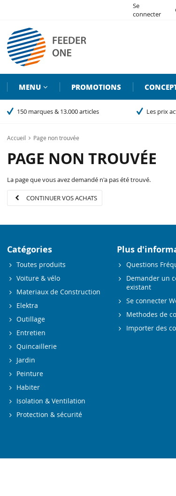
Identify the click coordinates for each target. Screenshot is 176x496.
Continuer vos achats (61, 198)
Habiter (28, 387)
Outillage (30, 319)
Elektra (27, 305)
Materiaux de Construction (58, 291)
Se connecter (147, 9)
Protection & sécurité (49, 414)
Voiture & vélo (38, 278)
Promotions (96, 87)
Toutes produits (41, 264)
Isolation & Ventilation (50, 400)
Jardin (25, 359)
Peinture (29, 373)
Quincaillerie (36, 346)
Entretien (31, 332)
